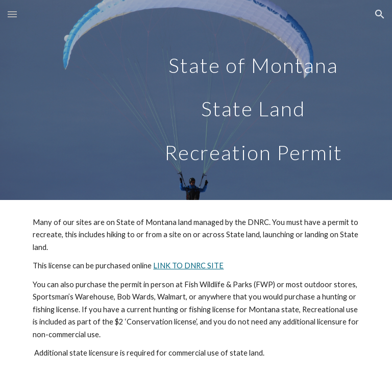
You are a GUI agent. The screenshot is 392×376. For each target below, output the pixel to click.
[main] (253, 100)
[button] (12, 14)
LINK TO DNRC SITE (188, 265)
